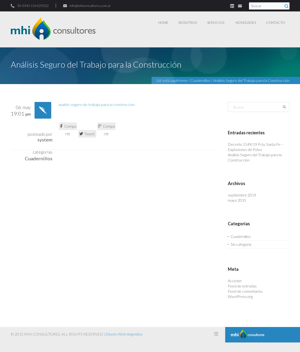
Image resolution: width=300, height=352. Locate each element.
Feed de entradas (242, 286)
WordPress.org (240, 296)
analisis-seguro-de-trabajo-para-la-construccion (96, 104)
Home (182, 80)
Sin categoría (241, 244)
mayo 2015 (237, 200)
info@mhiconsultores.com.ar (90, 6)
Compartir (67, 127)
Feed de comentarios (245, 291)
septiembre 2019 (242, 195)
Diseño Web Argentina (124, 334)
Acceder (235, 280)
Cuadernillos (200, 80)
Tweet (87, 133)
